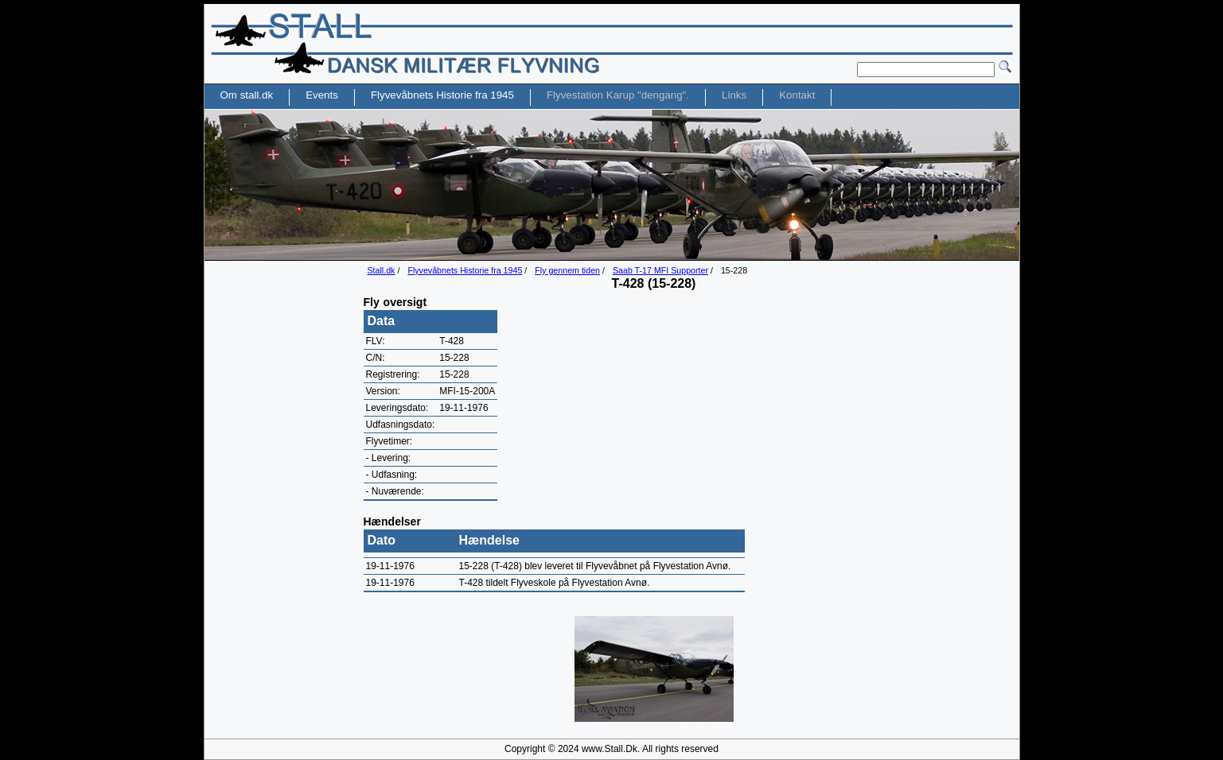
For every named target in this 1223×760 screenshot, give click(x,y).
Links (734, 95)
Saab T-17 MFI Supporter (660, 270)
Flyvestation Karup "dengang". (618, 95)
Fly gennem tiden (567, 270)
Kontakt (797, 95)
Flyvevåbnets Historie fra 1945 (464, 270)
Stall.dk (381, 270)
